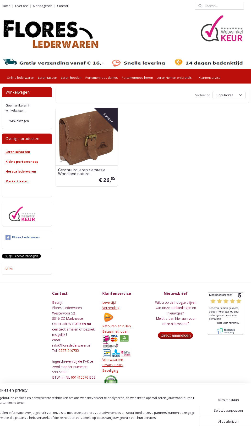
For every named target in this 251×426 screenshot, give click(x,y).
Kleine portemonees (21, 161)
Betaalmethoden (115, 331)
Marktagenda (43, 6)
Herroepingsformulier (118, 393)
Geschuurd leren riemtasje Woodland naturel (81, 171)
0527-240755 (69, 350)
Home (6, 6)
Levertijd (109, 302)
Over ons (21, 6)
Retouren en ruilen (116, 326)
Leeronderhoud (114, 398)
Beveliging (110, 370)
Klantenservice (209, 77)
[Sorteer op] (229, 95)
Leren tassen (47, 77)
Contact (62, 6)
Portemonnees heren (137, 77)
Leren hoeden (71, 77)
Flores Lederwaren (22, 237)
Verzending (110, 307)
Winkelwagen (19, 121)
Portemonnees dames (101, 77)
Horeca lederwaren (20, 171)
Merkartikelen (16, 181)
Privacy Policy (112, 365)
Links (9, 268)
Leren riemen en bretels (174, 77)
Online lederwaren (20, 77)
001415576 (79, 377)
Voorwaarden (112, 359)
